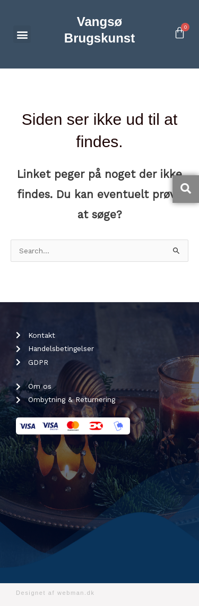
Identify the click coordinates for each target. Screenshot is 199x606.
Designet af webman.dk (55, 593)
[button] (22, 34)
